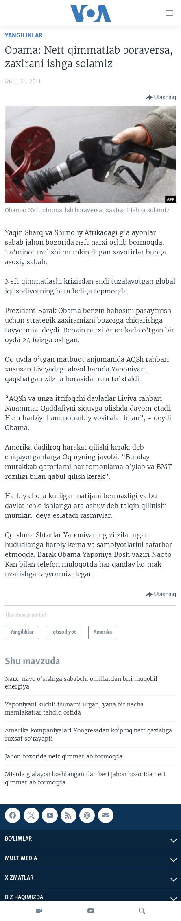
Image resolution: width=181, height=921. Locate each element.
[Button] (161, 97)
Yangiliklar (24, 35)
